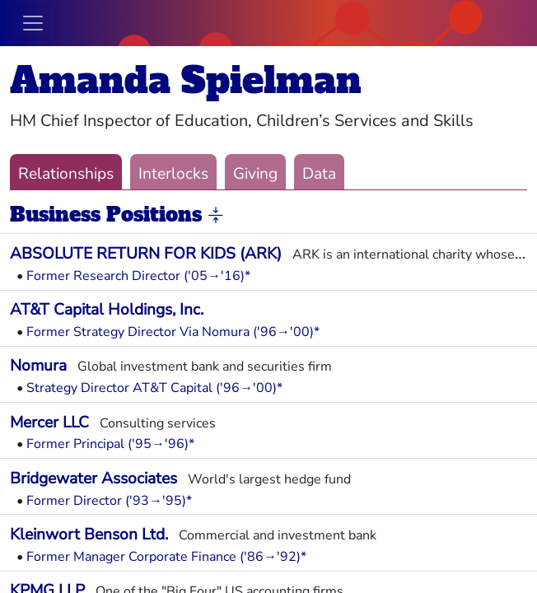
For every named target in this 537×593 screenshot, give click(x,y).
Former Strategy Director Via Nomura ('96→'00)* (173, 332)
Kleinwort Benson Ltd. (89, 534)
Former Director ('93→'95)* (109, 501)
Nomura (38, 365)
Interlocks (173, 173)
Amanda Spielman (186, 80)
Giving (255, 173)
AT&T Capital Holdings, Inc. (106, 309)
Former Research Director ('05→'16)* (138, 276)
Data (319, 173)
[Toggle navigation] (33, 23)
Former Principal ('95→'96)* (110, 444)
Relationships (66, 173)
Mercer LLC (49, 422)
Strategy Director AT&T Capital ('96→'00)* (154, 388)
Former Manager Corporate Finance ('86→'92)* (166, 557)
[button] (216, 215)
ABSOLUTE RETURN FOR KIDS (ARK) (146, 253)
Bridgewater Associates (93, 478)
